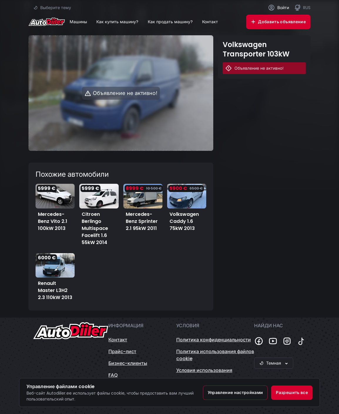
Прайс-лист (122, 351)
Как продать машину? (170, 22)
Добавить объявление (278, 22)
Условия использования (204, 370)
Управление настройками (235, 392)
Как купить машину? (117, 22)
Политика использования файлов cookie (215, 355)
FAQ (113, 375)
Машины (78, 22)
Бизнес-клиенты (127, 363)
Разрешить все (292, 392)
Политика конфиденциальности (213, 339)
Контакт (210, 22)
